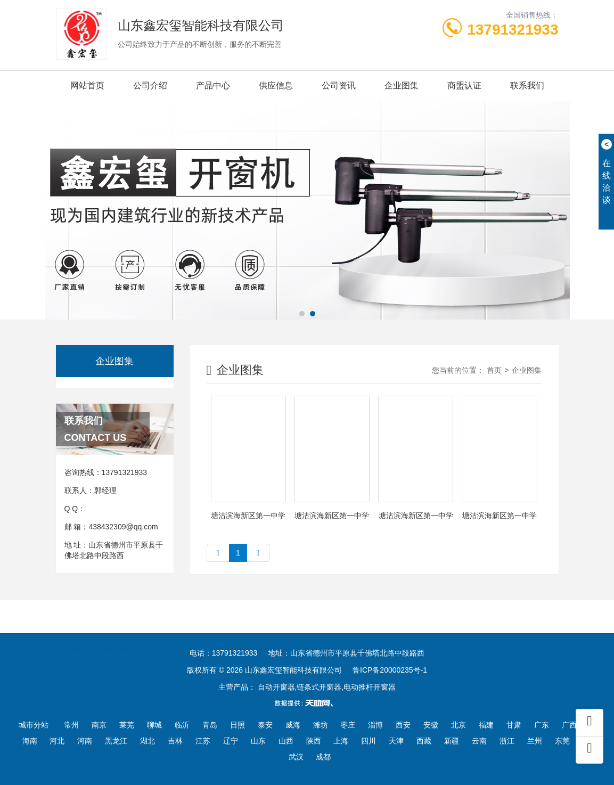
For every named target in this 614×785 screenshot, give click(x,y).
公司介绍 (150, 85)
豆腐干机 (400, 636)
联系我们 (527, 85)
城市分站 (33, 725)
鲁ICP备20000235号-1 (390, 670)
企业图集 (401, 85)
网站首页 (87, 85)
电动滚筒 (356, 636)
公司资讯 (339, 85)
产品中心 (213, 85)
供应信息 (276, 85)
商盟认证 (464, 85)
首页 (494, 370)
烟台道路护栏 (251, 636)
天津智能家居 (192, 636)
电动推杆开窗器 (129, 636)
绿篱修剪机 (307, 636)
